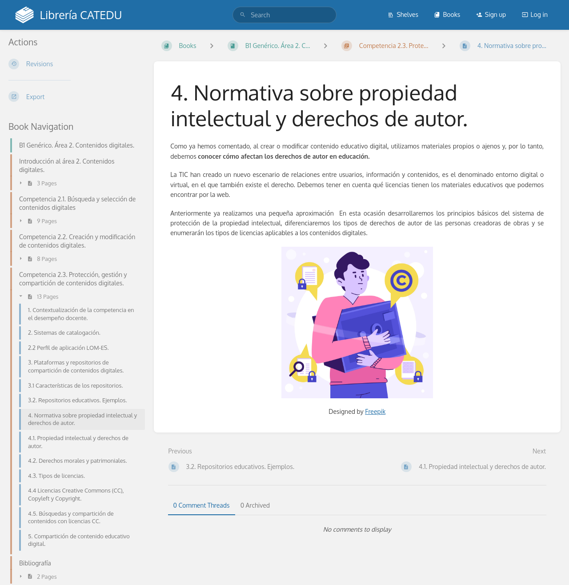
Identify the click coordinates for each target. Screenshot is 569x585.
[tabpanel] (357, 529)
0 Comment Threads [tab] (201, 505)
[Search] (243, 15)
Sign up (491, 14)
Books (447, 14)
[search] (284, 15)
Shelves (403, 14)
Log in (535, 14)
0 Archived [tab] (255, 505)
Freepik (375, 411)
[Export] (74, 96)
